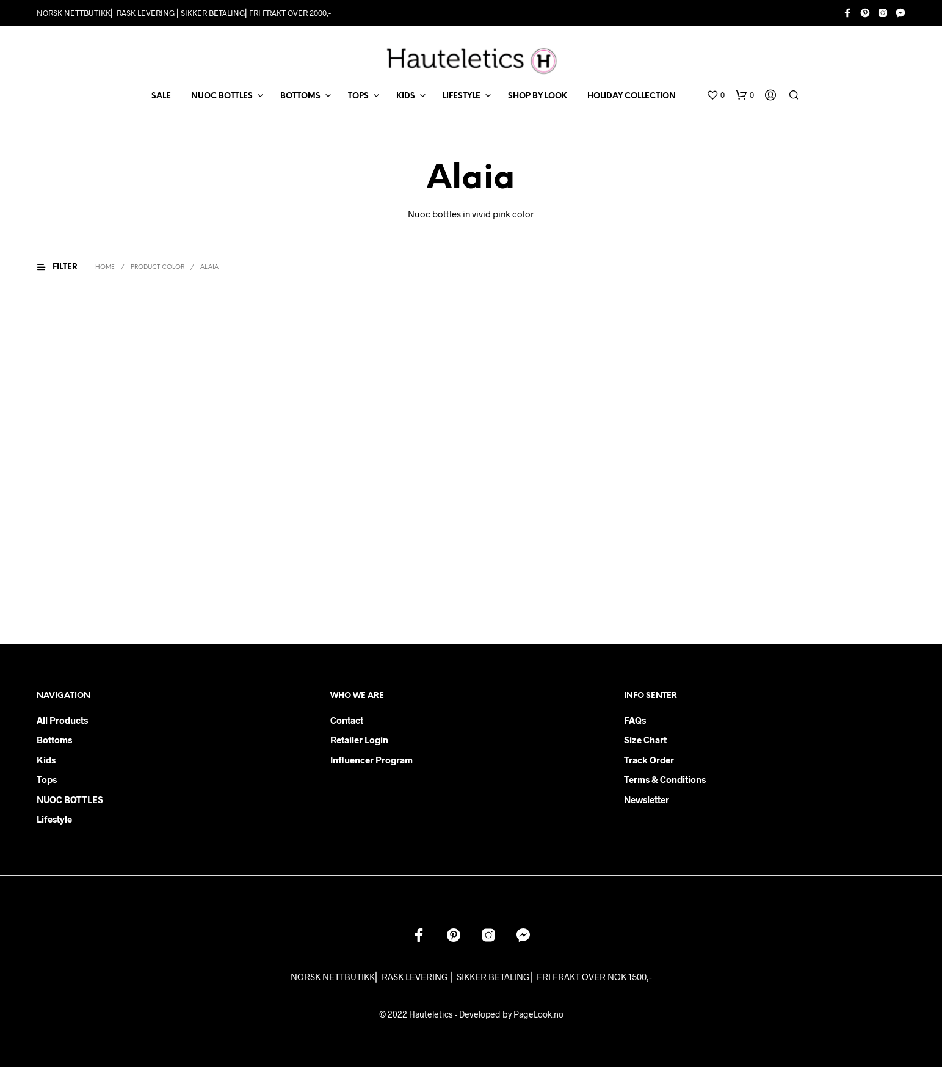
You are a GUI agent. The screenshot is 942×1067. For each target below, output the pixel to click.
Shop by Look (537, 96)
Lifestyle (54, 819)
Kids (46, 759)
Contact (346, 720)
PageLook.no (538, 1014)
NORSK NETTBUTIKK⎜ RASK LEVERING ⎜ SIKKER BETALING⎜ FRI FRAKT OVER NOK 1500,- (471, 976)
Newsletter (646, 799)
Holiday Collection (631, 96)
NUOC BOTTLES (222, 96)
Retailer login (359, 739)
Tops (47, 779)
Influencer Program (371, 759)
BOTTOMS (300, 96)
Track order (649, 759)
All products (62, 720)
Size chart (645, 739)
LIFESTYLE (461, 96)
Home (105, 267)
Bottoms (54, 739)
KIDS (405, 96)
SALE (161, 96)
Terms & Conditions (665, 779)
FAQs (635, 720)
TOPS (358, 96)
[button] (715, 95)
